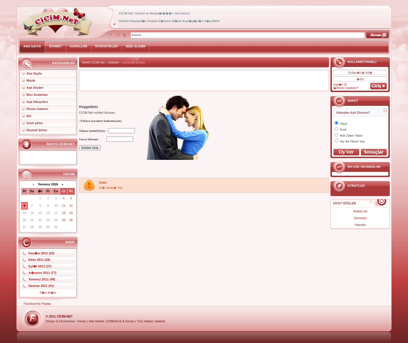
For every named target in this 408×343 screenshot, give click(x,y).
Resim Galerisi (37, 109)
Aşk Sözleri (35, 87)
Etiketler (114, 62)
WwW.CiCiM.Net (93, 62)
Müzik (31, 80)
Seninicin (360, 218)
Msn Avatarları (37, 94)
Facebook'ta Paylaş (37, 303)
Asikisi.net (360, 211)
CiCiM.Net (65, 316)
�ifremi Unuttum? (345, 88)
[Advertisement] (204, 80)
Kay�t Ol (340, 84)
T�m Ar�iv (47, 292)
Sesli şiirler (35, 123)
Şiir (29, 116)
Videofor (360, 224)
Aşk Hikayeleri (37, 101)
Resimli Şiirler (37, 130)
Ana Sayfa (34, 73)
